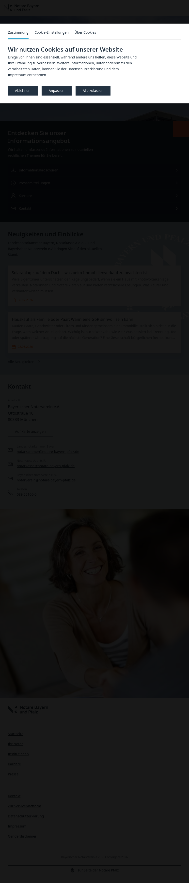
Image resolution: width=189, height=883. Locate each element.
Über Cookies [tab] (85, 32)
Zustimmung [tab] (18, 32)
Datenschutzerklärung (85, 69)
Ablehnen (23, 90)
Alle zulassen (93, 90)
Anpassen (56, 90)
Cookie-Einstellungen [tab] (51, 32)
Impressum (17, 74)
